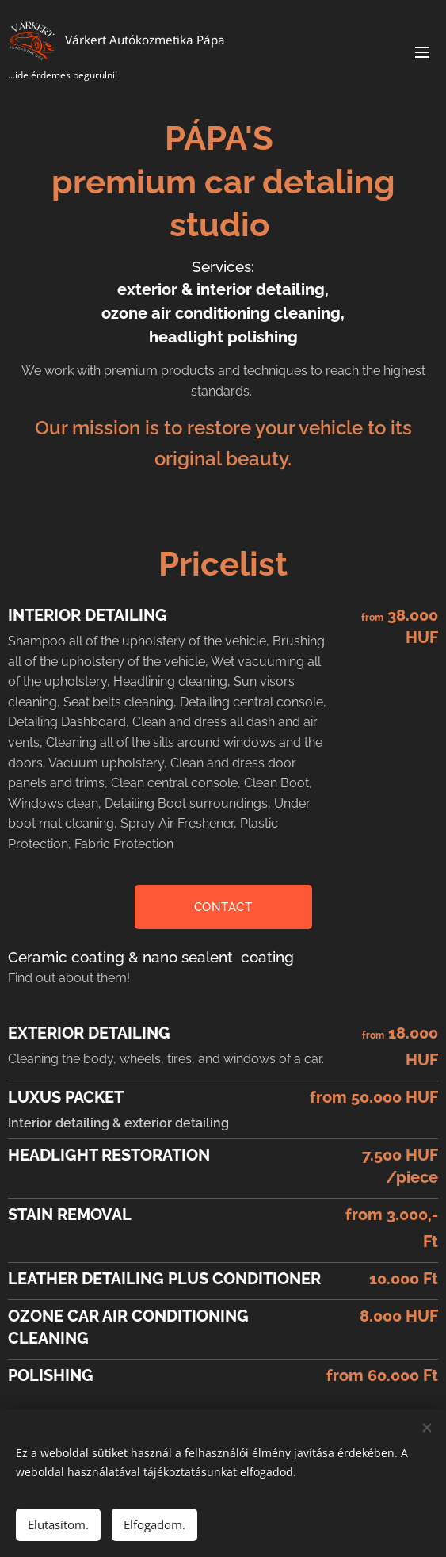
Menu (422, 52)
